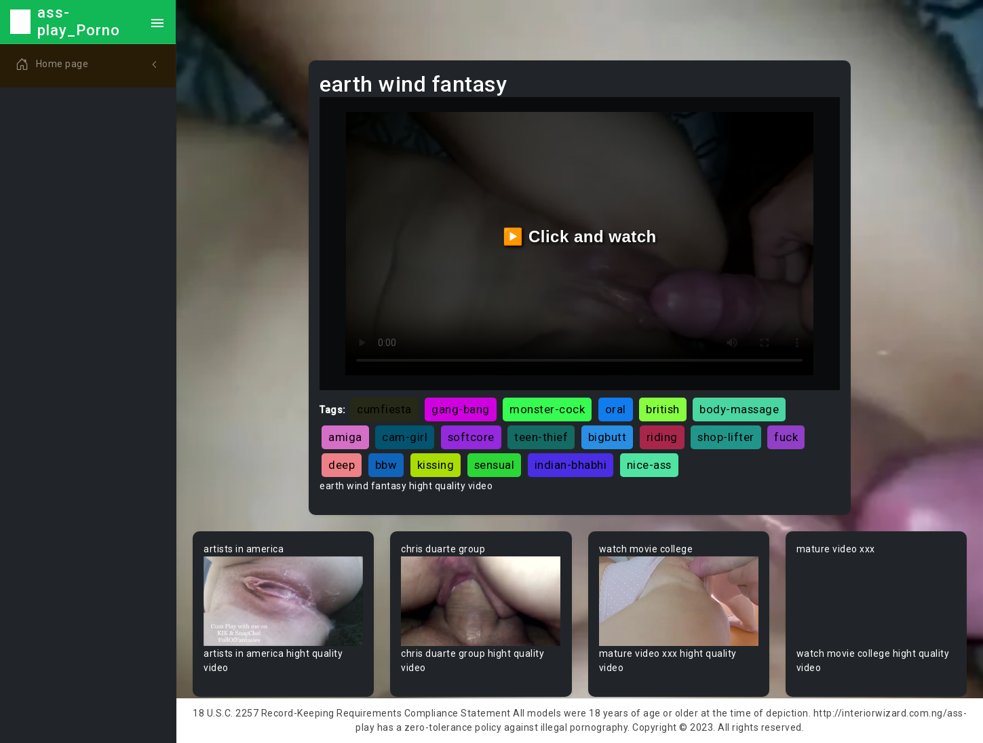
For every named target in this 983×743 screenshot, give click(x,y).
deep (341, 465)
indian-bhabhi (571, 465)
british (663, 409)
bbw (386, 465)
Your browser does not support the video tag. (283, 601)
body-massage (739, 409)
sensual (494, 465)
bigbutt (607, 437)
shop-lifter (725, 437)
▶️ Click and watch (580, 236)
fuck (786, 437)
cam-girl (404, 437)
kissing (436, 465)
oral (615, 409)
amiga (345, 437)
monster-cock (547, 409)
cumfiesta (384, 409)
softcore (471, 437)
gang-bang (460, 409)
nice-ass (649, 465)
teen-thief (541, 437)
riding (662, 437)
